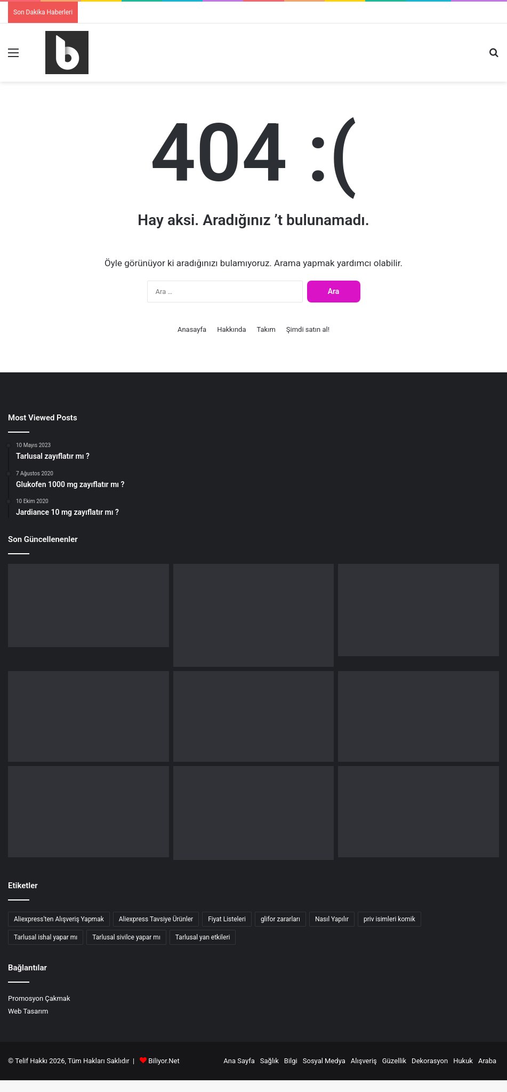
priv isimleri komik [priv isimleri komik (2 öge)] (389, 919)
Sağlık (269, 1061)
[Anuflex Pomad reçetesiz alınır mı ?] (253, 813)
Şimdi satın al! (307, 329)
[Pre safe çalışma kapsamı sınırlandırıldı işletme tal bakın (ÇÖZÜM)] (253, 716)
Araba (487, 1061)
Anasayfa (192, 329)
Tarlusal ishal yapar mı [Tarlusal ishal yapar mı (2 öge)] (45, 937)
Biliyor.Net (164, 1061)
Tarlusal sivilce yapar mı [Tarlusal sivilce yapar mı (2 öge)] (126, 937)
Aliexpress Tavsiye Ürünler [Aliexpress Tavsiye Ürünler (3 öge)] (156, 919)
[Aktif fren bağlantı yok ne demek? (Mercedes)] (418, 610)
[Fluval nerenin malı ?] (88, 605)
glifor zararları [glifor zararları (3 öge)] (280, 919)
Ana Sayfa (238, 1061)
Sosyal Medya (324, 1061)
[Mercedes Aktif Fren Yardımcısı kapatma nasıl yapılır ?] (253, 615)
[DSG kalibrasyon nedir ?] (88, 811)
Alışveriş (364, 1061)
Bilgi (290, 1061)
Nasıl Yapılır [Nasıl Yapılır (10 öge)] (332, 919)
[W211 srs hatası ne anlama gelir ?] (418, 716)
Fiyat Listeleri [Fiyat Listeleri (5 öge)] (227, 919)
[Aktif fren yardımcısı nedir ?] (88, 716)
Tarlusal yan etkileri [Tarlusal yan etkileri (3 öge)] (202, 937)
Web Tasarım (28, 1011)
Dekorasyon (430, 1061)
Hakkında (231, 329)
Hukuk (463, 1061)
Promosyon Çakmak (39, 998)
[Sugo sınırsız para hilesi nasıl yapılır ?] (418, 811)
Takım (266, 329)
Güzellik (394, 1061)
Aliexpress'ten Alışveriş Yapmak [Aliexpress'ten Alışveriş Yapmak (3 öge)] (59, 919)
